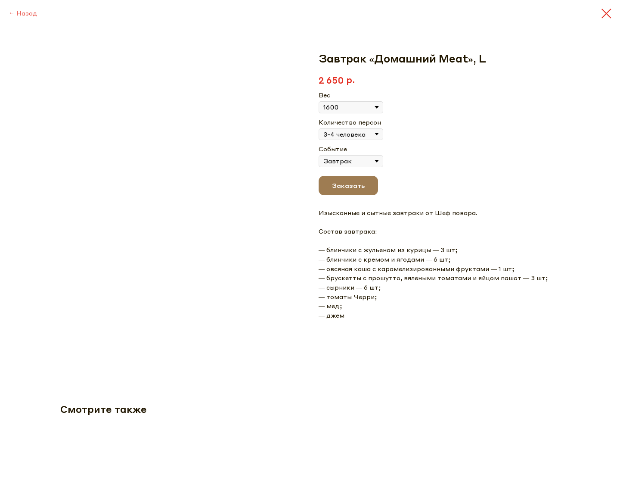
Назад (26, 13)
